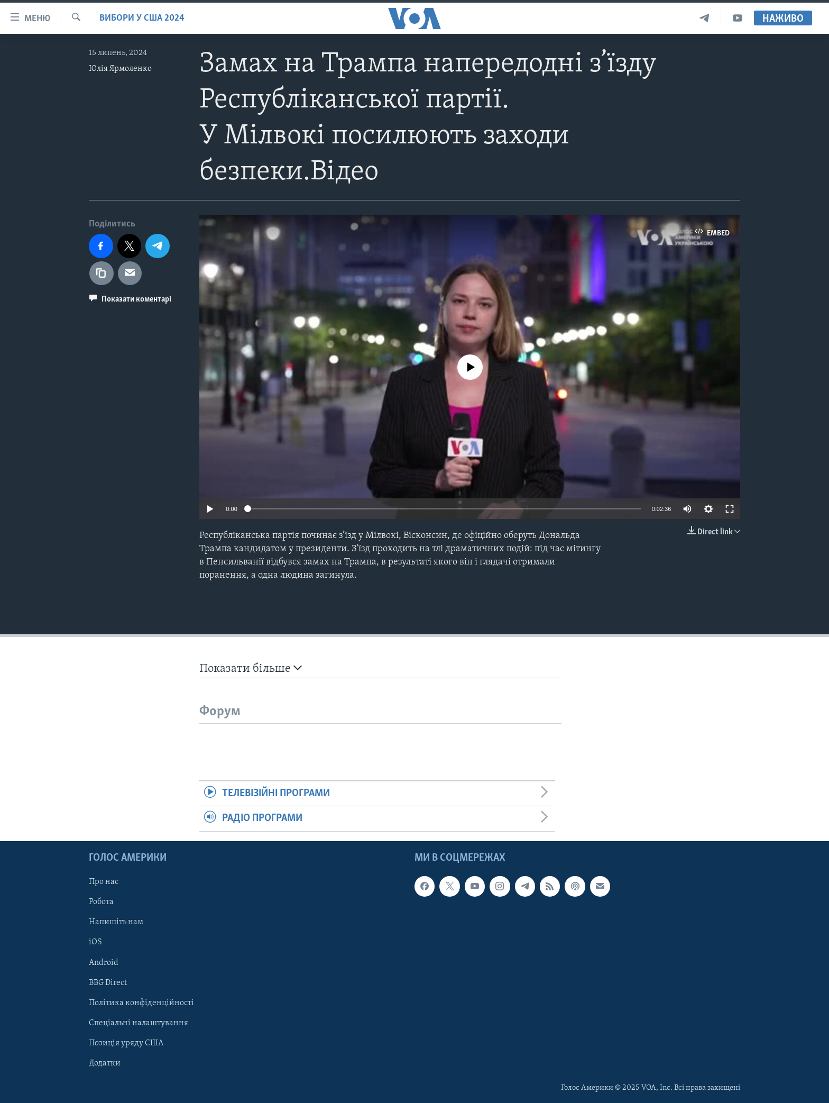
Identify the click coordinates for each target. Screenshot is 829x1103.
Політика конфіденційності (141, 1002)
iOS (95, 942)
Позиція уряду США (126, 1042)
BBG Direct (108, 982)
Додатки (105, 1063)
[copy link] (101, 273)
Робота (101, 902)
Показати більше (250, 668)
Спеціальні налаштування (138, 1022)
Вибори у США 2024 (142, 18)
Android (103, 962)
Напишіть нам (116, 922)
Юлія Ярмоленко (120, 69)
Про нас (103, 882)
